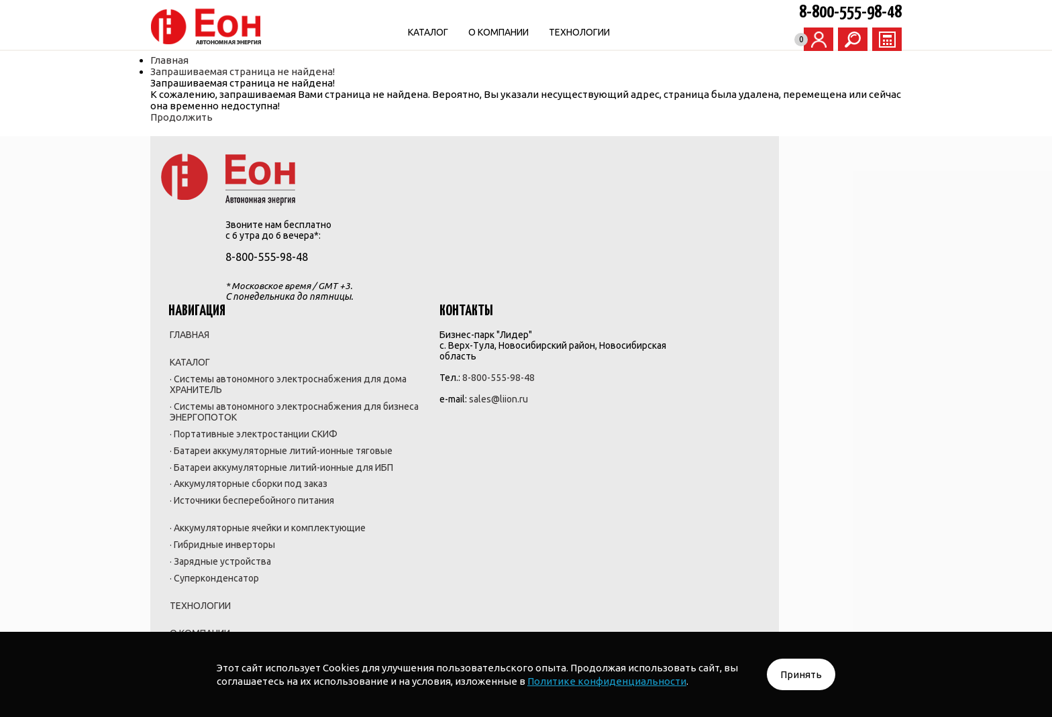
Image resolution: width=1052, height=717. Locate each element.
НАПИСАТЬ (798, 189)
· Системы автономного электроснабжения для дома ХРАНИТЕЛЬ (495, 240)
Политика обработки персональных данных (493, 611)
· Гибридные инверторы (495, 487)
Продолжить (222, 117)
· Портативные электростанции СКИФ (493, 312)
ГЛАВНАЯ (462, 183)
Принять (801, 674)
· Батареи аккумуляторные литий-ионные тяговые (501, 340)
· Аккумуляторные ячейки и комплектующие (502, 464)
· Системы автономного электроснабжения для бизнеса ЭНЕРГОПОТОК (495, 279)
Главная (210, 60)
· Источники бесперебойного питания (498, 425)
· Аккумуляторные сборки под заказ (499, 397)
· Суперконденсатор (487, 521)
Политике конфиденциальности (606, 681)
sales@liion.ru (644, 259)
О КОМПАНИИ (567, 32)
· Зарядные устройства (493, 504)
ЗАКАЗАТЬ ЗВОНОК (798, 149)
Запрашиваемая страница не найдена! (283, 71)
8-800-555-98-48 (810, 12)
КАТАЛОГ (496, 32)
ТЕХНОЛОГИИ (647, 32)
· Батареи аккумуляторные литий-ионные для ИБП (501, 369)
